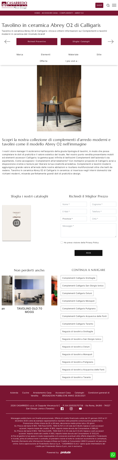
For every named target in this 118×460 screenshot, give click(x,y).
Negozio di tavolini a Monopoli (77, 354)
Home (37, 13)
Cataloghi (79, 392)
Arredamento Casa (42, 392)
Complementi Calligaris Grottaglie (78, 278)
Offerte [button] (44, 61)
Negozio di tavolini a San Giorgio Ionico (81, 339)
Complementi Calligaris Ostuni (77, 293)
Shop (99, 5)
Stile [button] (99, 54)
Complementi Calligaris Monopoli (78, 301)
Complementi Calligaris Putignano (79, 308)
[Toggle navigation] (114, 5)
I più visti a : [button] (72, 61)
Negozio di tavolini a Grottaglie (77, 331)
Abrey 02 (79, 13)
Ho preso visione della (81, 242)
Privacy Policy (92, 242)
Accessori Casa (50, 13)
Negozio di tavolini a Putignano (77, 362)
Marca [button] (20, 54)
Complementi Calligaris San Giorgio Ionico (83, 285)
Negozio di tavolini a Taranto (76, 377)
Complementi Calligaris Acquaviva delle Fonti (84, 316)
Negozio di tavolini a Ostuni (76, 346)
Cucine (25, 392)
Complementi (66, 13)
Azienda (14, 392)
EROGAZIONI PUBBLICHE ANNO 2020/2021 (64, 395)
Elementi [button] (45, 54)
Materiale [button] (73, 54)
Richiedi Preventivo (37, 41)
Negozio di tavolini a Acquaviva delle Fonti (83, 369)
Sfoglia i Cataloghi (81, 41)
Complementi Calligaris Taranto (77, 324)
